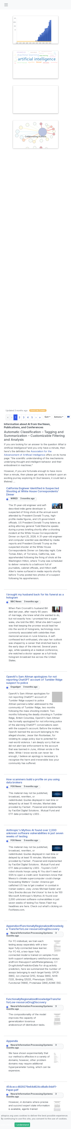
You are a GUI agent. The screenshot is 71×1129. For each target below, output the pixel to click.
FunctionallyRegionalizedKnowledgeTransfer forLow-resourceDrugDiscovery (33, 1001)
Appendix (12, 1041)
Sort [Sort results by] (47, 417)
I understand (22, 1124)
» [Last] (40, 417)
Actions (58, 417)
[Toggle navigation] (6, 5)
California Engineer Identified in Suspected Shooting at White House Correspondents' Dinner (32, 491)
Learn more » (6, 1124)
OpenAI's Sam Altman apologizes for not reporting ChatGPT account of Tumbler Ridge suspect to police (34, 679)
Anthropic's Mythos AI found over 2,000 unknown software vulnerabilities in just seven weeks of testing (34, 833)
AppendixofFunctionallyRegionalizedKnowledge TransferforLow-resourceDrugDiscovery (34, 927)
